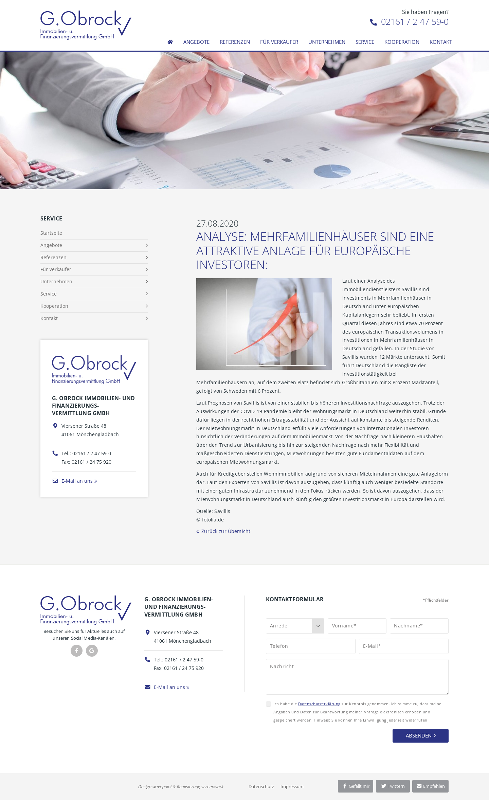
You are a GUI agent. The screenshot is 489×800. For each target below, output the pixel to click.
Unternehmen (326, 41)
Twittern (393, 786)
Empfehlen (430, 786)
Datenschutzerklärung (319, 703)
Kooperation (401, 41)
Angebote (196, 41)
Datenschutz (261, 786)
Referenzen (235, 41)
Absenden (419, 735)
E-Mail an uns (72, 481)
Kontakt (441, 41)
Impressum (292, 786)
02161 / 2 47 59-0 (409, 21)
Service (365, 41)
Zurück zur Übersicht (225, 531)
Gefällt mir (355, 786)
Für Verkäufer (279, 41)
